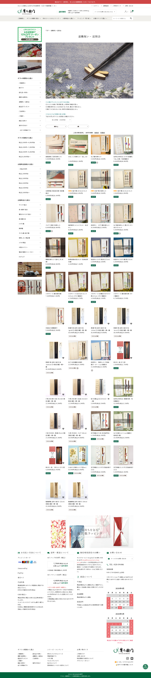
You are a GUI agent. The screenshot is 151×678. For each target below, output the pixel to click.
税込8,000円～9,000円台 (27, 152)
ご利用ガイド (116, 5)
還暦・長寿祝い (23, 97)
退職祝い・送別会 (56, 30)
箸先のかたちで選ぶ (25, 214)
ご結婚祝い (21, 18)
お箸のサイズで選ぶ (99, 18)
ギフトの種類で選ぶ (33, 18)
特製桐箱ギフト (52, 656)
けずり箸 (21, 224)
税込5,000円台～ (24, 192)
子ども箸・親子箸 (24, 233)
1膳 (78, 126)
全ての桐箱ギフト (23, 665)
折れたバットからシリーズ (51, 18)
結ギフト (21, 88)
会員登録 (106, 5)
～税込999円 (23, 169)
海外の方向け (23, 125)
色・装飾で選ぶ (23, 210)
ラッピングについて (53, 661)
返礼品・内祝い (23, 92)
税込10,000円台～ (25, 157)
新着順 (103, 133)
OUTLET (22, 257)
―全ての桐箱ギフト (25, 130)
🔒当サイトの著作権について (124, 664)
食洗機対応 (22, 219)
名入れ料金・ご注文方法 (58, 120)
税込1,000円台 (23, 174)
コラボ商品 (22, 243)
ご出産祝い (22, 111)
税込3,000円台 (23, 183)
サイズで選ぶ (23, 205)
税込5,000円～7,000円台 (27, 147)
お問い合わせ (129, 5)
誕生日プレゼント (24, 107)
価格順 (96, 133)
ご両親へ (21, 116)
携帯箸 (21, 228)
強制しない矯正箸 (24, 238)
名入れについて (52, 663)
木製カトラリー (23, 247)
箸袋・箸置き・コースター (26, 252)
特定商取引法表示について (85, 658)
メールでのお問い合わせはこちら (104, 12)
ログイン (96, 5)
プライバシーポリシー (83, 661)
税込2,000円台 (23, 178)
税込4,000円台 (23, 188)
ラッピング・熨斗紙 (83, 18)
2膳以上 (56, 126)
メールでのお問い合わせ (117, 558)
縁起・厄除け (23, 121)
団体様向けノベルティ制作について (58, 665)
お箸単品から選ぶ (68, 18)
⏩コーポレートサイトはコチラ (124, 662)
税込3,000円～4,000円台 (27, 142)
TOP (47, 30)
